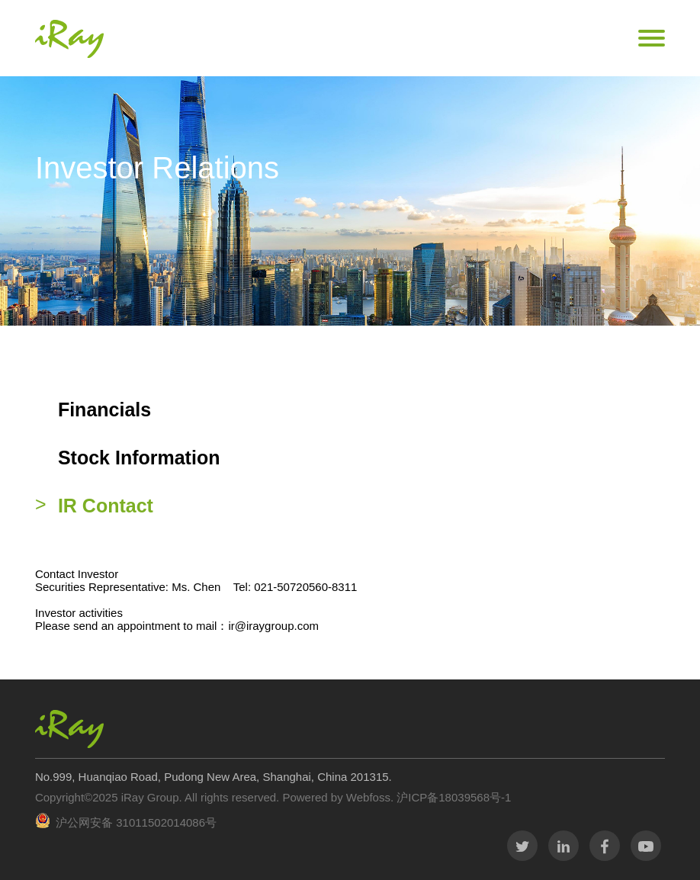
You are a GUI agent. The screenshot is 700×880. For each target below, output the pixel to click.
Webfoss (368, 797)
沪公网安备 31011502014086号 (136, 822)
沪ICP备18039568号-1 (452, 797)
